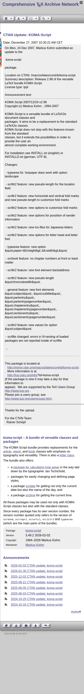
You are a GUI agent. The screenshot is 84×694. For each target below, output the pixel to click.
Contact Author (39, 625)
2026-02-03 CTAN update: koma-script (37, 565)
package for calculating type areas (36, 467)
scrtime (30, 495)
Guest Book (10, 625)
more (74, 611)
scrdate (30, 486)
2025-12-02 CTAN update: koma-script (37, 576)
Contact (30, 625)
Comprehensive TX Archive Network (40, 4)
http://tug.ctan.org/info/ (22, 375)
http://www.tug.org (17, 390)
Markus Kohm (35, 544)
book (31, 451)
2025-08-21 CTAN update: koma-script (37, 582)
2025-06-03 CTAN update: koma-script (37, 593)
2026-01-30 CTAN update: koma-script (37, 570)
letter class (67, 455)
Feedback (49, 625)
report (17, 451)
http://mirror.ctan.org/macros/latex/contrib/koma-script (43, 367)
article (7, 451)
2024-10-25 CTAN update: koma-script (37, 598)
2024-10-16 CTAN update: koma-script (37, 604)
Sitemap (20, 625)
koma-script (33, 530)
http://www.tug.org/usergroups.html (28, 398)
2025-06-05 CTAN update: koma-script (37, 587)
